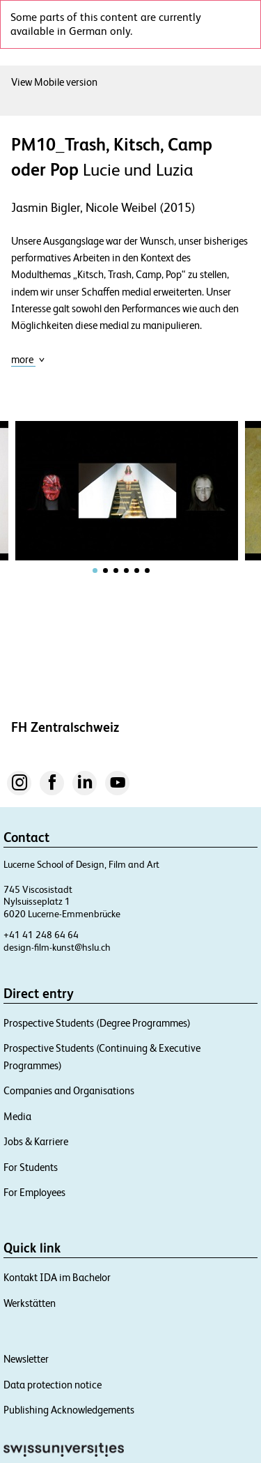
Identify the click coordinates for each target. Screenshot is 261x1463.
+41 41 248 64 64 (41, 934)
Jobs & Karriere (35, 1141)
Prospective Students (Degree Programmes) (97, 1023)
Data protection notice (52, 1385)
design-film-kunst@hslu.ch (57, 947)
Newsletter (26, 1359)
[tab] (95, 570)
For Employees (34, 1192)
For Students (30, 1167)
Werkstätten (29, 1303)
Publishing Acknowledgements (68, 1410)
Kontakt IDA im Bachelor (57, 1277)
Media (17, 1116)
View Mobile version (54, 82)
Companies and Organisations (68, 1090)
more (28, 359)
